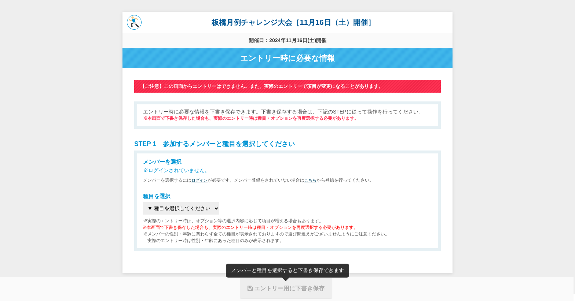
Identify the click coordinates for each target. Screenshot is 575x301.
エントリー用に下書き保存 (286, 288)
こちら (312, 180)
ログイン (200, 180)
